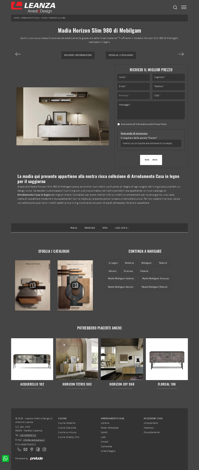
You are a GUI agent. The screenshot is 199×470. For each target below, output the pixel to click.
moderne (129, 263)
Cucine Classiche (67, 427)
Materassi (149, 427)
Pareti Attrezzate (109, 427)
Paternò (163, 263)
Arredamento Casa (30, 18)
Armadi (104, 441)
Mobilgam (146, 263)
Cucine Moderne (66, 422)
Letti (103, 437)
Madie (44, 18)
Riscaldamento (152, 432)
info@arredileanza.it (34, 439)
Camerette (106, 446)
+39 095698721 (28, 435)
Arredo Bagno (108, 451)
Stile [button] (105, 227)
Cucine (62, 418)
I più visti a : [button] (122, 227)
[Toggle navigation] (184, 7)
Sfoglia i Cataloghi (121, 55)
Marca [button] (73, 227)
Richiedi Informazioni (78, 55)
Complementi (151, 422)
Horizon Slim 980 (57, 18)
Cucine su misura (67, 432)
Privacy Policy (160, 124)
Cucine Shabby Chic (68, 437)
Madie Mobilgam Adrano (120, 287)
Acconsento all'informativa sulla (144, 124)
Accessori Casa (153, 418)
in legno (113, 263)
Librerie (105, 422)
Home (16, 18)
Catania (144, 271)
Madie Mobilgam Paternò (155, 287)
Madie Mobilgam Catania (121, 278)
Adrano (112, 271)
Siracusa (128, 271)
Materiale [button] (90, 227)
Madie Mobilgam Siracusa (155, 278)
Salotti (104, 432)
